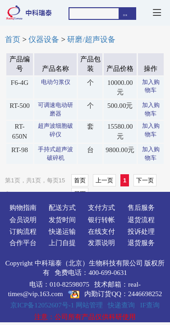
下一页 (145, 180)
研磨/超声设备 (91, 39)
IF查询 (150, 305)
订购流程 (23, 231)
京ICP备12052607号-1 (42, 305)
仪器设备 (43, 39)
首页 (12, 39)
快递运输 (62, 231)
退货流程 (141, 219)
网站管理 (89, 305)
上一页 (104, 180)
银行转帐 (101, 219)
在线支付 (101, 231)
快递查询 (121, 305)
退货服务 (141, 242)
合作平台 (23, 242)
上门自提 (62, 242)
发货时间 (62, 219)
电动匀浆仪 (55, 82)
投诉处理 (141, 231)
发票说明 (101, 242)
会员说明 (23, 219)
